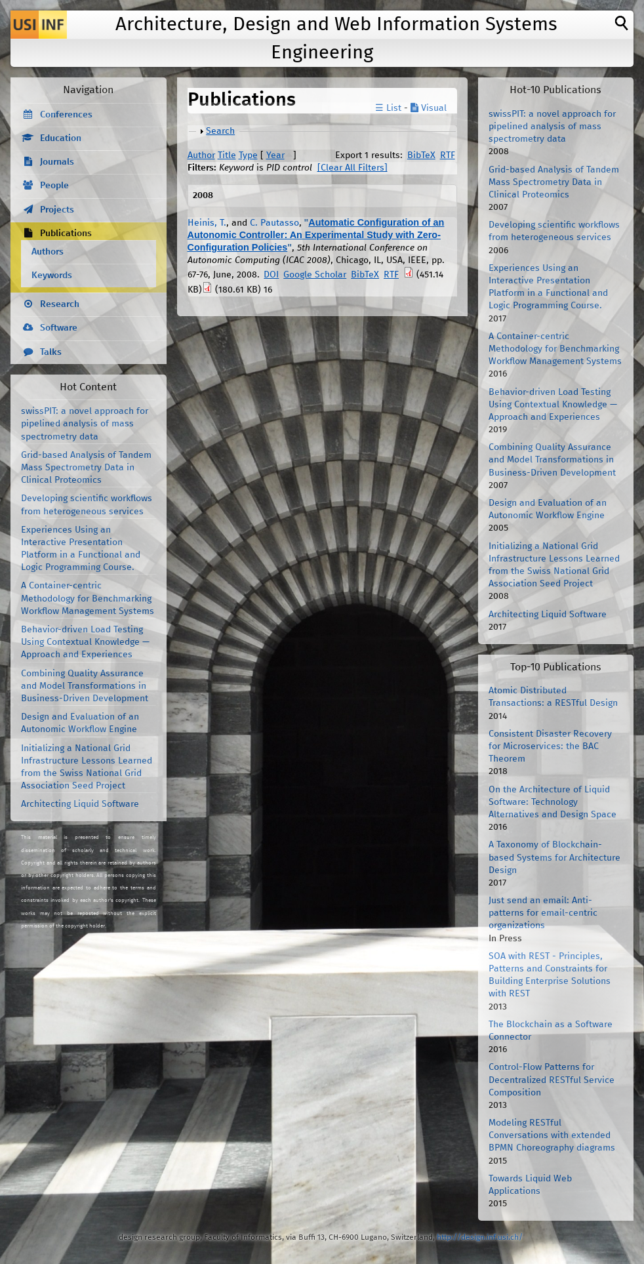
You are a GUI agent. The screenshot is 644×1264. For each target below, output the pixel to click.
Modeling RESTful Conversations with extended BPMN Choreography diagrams (552, 1135)
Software (58, 328)
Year (275, 155)
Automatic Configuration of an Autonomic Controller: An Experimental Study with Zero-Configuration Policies (316, 235)
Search (220, 131)
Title (227, 155)
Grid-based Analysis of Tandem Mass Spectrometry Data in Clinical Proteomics (86, 468)
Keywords (51, 275)
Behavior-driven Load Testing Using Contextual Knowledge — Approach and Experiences (85, 642)
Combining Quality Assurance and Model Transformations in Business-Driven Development (84, 686)
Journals (57, 162)
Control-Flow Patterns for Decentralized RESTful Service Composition (551, 1080)
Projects (57, 209)
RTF (447, 155)
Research (59, 304)
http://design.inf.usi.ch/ (480, 1237)
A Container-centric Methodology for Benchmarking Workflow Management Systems (87, 598)
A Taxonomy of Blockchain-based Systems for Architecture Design (554, 857)
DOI (271, 274)
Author (201, 155)
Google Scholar (314, 274)
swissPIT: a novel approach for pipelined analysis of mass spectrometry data (84, 424)
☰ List (388, 108)
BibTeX (421, 155)
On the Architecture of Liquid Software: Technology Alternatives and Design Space (552, 802)
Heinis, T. (207, 223)
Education (60, 138)
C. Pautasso (274, 223)
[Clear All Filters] (352, 168)
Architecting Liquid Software (80, 804)
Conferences (66, 114)
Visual (429, 108)
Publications (66, 233)
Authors (47, 251)
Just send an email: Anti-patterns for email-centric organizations (543, 913)
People (54, 185)
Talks (51, 352)
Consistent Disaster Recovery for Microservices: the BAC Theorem (550, 746)
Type (248, 155)
